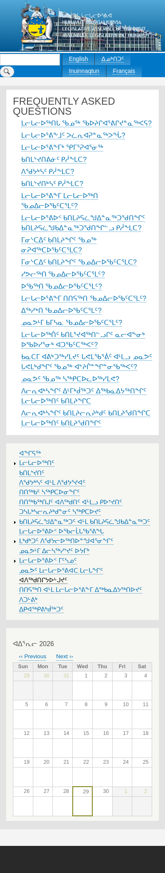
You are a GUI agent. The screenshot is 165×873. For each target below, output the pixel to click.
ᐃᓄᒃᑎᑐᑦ (112, 58)
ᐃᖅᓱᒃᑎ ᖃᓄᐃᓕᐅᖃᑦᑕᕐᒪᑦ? (61, 310)
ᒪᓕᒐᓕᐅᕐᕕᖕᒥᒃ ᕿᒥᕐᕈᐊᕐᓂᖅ (62, 147)
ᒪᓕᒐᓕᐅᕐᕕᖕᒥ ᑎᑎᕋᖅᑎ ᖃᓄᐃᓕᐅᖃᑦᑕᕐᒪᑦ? (83, 298)
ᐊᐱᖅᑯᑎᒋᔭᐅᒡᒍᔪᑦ (43, 580)
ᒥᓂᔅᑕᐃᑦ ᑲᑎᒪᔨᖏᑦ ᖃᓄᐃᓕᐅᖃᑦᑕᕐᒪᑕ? (79, 262)
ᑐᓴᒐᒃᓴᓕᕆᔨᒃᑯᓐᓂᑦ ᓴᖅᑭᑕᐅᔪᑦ (60, 511)
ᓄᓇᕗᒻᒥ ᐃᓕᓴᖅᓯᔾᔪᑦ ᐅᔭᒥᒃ (54, 551)
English (78, 58)
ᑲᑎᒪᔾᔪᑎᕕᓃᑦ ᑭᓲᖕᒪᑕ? (53, 159)
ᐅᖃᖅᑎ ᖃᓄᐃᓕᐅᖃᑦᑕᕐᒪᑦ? (61, 286)
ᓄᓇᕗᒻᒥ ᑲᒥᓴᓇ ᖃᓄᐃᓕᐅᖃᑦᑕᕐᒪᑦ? (71, 322)
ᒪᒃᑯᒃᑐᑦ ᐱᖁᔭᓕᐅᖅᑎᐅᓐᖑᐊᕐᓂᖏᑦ (66, 541)
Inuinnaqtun (84, 71)
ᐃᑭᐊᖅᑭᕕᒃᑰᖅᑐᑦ (41, 609)
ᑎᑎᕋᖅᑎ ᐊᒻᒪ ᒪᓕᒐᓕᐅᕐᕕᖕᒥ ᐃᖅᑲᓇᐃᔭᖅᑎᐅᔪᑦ (80, 589)
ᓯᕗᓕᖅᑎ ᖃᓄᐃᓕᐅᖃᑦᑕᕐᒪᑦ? (63, 274)
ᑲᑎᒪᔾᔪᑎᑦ (31, 473)
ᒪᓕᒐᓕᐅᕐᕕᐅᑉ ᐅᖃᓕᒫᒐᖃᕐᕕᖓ (61, 531)
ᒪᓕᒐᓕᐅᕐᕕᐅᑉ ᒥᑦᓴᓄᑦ (48, 560)
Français (124, 71)
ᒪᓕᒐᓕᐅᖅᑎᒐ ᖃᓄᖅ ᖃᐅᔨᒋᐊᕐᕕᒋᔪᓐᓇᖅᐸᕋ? (86, 123)
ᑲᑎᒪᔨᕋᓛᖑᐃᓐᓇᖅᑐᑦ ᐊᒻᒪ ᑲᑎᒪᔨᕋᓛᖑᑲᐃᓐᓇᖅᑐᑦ (84, 521)
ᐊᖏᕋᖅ (30, 453)
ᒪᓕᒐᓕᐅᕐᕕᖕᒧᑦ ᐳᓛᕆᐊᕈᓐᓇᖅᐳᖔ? (73, 135)
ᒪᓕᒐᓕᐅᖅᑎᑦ (36, 463)
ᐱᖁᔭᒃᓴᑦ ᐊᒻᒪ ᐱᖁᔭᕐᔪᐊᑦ (52, 482)
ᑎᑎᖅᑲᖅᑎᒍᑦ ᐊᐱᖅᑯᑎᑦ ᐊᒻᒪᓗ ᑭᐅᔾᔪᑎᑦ (70, 502)
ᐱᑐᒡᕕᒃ (28, 599)
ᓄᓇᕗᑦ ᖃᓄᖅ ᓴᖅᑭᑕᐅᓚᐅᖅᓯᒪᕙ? (70, 378)
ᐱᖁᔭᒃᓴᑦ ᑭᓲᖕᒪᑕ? (47, 171)
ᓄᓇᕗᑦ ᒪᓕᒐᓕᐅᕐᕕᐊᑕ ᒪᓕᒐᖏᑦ (61, 570)
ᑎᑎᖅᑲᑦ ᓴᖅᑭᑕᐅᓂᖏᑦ (49, 492)
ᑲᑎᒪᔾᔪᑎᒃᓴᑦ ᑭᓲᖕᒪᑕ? (52, 183)
